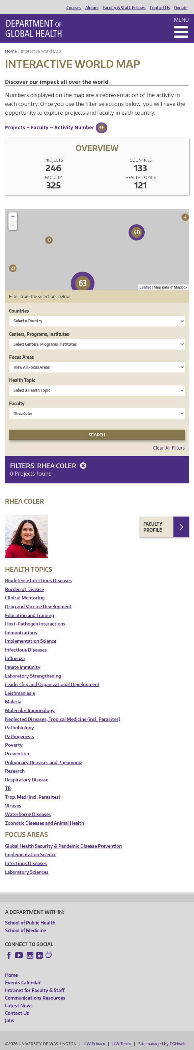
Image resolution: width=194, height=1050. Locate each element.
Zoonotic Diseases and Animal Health (44, 823)
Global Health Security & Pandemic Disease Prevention (63, 846)
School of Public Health (30, 923)
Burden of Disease (24, 589)
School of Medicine (25, 930)
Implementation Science (30, 641)
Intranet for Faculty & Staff (34, 990)
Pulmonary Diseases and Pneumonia (43, 762)
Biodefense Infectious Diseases (38, 580)
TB (8, 788)
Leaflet (145, 287)
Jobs (9, 1020)
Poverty (14, 745)
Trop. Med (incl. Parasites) (32, 797)
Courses (73, 8)
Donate (180, 8)
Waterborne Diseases (28, 814)
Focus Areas (21, 357)
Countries (19, 311)
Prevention (17, 753)
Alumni (92, 8)
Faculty (17, 403)
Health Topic (22, 380)
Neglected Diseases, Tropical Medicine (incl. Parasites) (62, 719)
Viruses (13, 805)
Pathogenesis (19, 736)
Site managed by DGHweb (162, 1043)
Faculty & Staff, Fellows (124, 8)
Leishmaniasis (20, 693)
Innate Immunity (22, 667)
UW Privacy (94, 1043)
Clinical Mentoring (25, 597)
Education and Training (29, 615)
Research (15, 771)
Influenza (15, 658)
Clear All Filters (169, 447)
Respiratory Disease (26, 779)
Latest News (19, 1005)
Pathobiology (19, 727)
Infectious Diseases (26, 650)
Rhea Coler (63, 466)
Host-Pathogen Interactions (35, 623)
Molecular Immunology (30, 710)
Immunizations (21, 632)
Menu (181, 20)
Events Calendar (23, 982)
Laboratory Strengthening (33, 676)
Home (11, 51)
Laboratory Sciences (27, 872)
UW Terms (121, 1043)
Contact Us (160, 8)
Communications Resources (35, 998)
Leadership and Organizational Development (52, 684)
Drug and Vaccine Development (38, 606)
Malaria (13, 701)
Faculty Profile (152, 527)
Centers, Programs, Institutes (39, 334)
